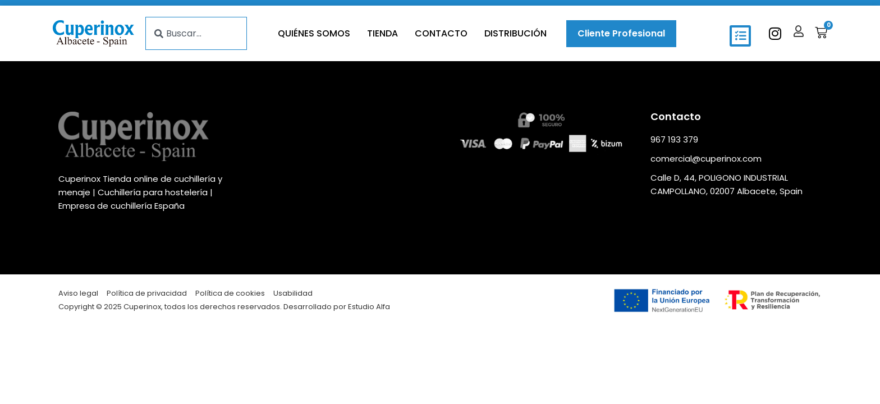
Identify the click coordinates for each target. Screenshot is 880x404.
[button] (740, 36)
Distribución (515, 33)
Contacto (441, 33)
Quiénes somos (314, 33)
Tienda (382, 33)
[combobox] (196, 33)
